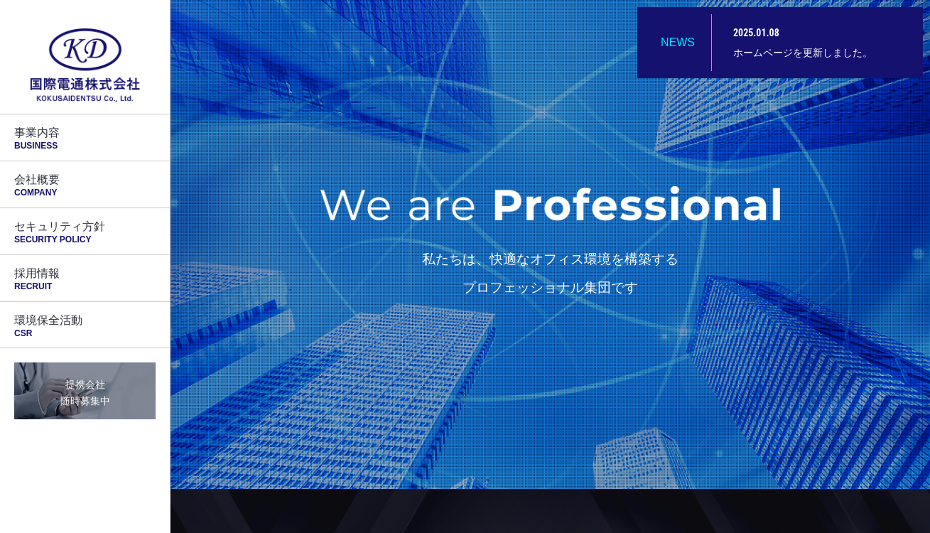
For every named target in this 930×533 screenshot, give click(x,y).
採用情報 (85, 279)
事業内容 (85, 138)
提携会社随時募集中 (85, 393)
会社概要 (85, 185)
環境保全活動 (85, 326)
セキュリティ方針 (85, 232)
